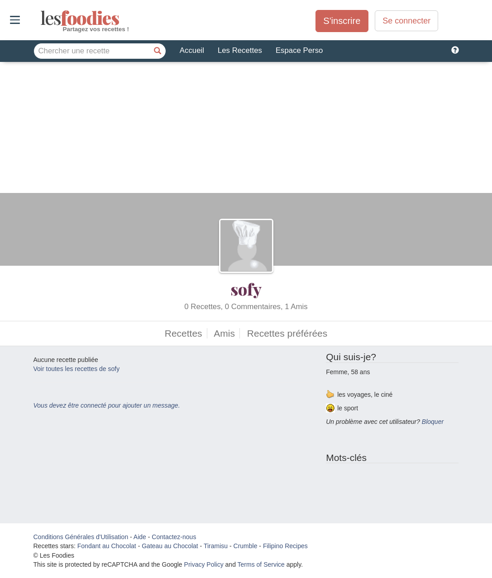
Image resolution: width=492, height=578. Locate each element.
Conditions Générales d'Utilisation (81, 536)
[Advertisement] (246, 129)
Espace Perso (299, 50)
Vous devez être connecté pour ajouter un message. (106, 405)
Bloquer (433, 421)
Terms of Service (261, 564)
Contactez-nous (174, 536)
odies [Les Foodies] (41, 18)
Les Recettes (240, 50)
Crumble (246, 546)
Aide (140, 536)
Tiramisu (216, 546)
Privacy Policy (204, 564)
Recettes (183, 333)
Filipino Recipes (285, 546)
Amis (224, 333)
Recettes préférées (287, 333)
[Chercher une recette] (158, 51)
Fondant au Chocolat (106, 546)
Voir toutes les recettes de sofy (76, 368)
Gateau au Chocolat (170, 546)
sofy (246, 289)
